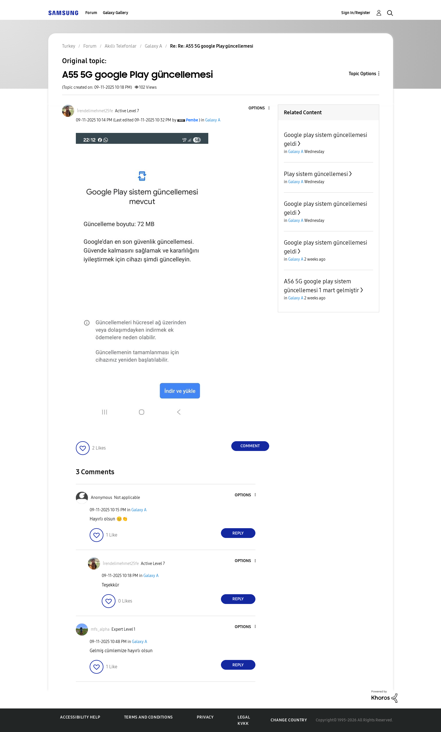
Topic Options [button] (362, 73)
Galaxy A (212, 120)
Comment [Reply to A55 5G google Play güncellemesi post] (250, 446)
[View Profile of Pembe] (192, 120)
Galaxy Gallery (115, 12)
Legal (244, 717)
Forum (91, 12)
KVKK (243, 723)
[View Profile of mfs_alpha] (100, 629)
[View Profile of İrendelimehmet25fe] (95, 111)
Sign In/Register (355, 12)
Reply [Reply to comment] (238, 533)
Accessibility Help (80, 717)
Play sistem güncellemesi (316, 174)
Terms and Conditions (148, 717)
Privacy (205, 717)
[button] (259, 108)
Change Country (289, 720)
